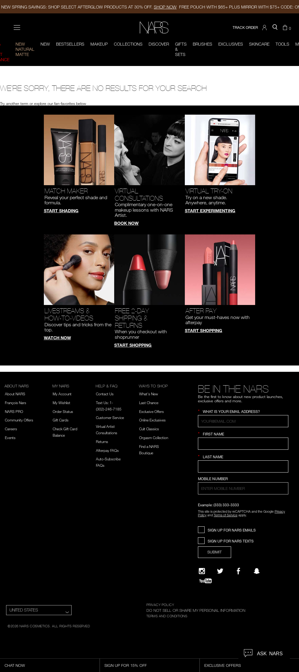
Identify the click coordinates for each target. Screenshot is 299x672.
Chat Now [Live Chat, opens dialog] (15, 665)
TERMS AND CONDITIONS (167, 616)
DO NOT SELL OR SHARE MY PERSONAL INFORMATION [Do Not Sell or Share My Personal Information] (195, 610)
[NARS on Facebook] (238, 571)
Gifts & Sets (181, 49)
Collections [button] (128, 44)
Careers (11, 428)
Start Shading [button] (61, 210)
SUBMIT (214, 551)
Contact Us (105, 393)
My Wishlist (61, 402)
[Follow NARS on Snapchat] (257, 571)
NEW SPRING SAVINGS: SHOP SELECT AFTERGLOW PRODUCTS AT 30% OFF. (89, 6)
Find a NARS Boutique (149, 449)
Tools (282, 44)
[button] (265, 28)
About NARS (15, 393)
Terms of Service (225, 515)
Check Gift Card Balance (65, 432)
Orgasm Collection (153, 437)
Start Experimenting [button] (210, 210)
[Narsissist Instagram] (202, 571)
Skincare (259, 44)
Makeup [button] (99, 44)
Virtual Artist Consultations (106, 429)
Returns (102, 441)
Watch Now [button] (57, 337)
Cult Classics (149, 428)
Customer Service (110, 417)
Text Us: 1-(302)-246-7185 (108, 405)
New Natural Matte (25, 49)
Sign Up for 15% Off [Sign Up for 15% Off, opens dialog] (125, 665)
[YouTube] (205, 581)
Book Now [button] (126, 223)
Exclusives (230, 44)
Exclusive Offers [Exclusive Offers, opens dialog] (222, 665)
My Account (62, 393)
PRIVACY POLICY (160, 604)
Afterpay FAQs (107, 450)
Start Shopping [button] (133, 345)
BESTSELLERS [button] (70, 44)
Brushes (202, 44)
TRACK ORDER (245, 27)
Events (10, 437)
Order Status (63, 411)
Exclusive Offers (151, 411)
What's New (148, 393)
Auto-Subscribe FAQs (108, 462)
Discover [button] (159, 44)
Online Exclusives (152, 419)
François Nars (15, 402)
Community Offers (19, 419)
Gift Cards (61, 419)
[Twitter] (220, 571)
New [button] (45, 44)
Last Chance (148, 402)
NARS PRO (14, 411)
